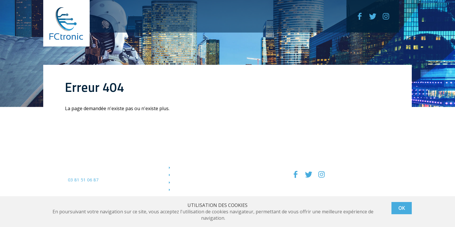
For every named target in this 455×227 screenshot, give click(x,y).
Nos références (189, 182)
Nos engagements (191, 174)
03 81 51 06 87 (83, 180)
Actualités (183, 189)
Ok (401, 208)
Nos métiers (185, 167)
